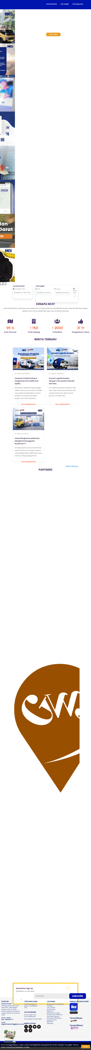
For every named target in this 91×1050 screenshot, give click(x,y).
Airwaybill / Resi (19, 289)
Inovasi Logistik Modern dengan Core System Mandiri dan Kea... (61, 380)
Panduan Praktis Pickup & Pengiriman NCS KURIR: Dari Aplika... (26, 380)
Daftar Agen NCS (30, 1014)
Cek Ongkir (64, 4)
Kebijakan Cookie (22, 1047)
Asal (38, 289)
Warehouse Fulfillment (55, 1013)
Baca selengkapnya (28, 403)
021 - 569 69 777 (7, 1018)
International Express (54, 1017)
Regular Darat (52, 1019)
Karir (77, 12)
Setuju (85, 1046)
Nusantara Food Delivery (55, 1003)
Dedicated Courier (53, 1012)
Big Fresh (50, 1020)
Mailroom (50, 1010)
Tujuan (57, 289)
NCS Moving (51, 1008)
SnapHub (50, 1022)
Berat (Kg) (75, 291)
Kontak (69, 12)
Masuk (48, 28)
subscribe (77, 994)
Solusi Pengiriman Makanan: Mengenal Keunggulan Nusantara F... (27, 440)
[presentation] (19, 995)
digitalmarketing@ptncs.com (12, 1023)
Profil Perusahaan (30, 1003)
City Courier (51, 1006)
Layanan (52, 12)
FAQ (25, 1006)
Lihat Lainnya (72, 465)
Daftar (87, 28)
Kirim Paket (53, 20)
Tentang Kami (77, 4)
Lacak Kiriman (51, 4)
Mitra (61, 12)
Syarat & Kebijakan (30, 1005)
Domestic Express (53, 1015)
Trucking (50, 1005)
